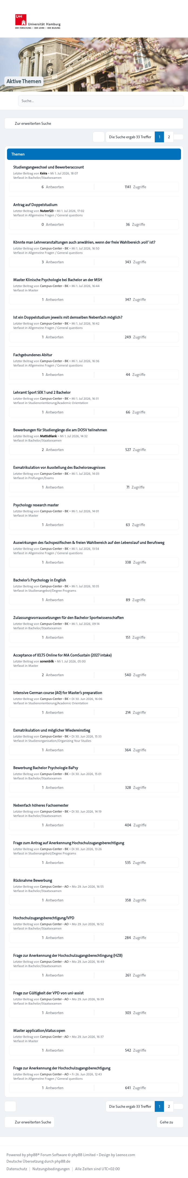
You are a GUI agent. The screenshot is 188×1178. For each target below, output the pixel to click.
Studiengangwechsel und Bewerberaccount (48, 167)
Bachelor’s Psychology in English (39, 580)
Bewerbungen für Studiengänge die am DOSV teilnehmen (60, 430)
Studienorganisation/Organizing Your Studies (59, 740)
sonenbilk (47, 661)
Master (33, 290)
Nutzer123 (46, 210)
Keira (43, 173)
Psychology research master (36, 505)
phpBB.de (62, 1161)
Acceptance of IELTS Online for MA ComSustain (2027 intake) (62, 655)
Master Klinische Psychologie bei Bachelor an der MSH (57, 279)
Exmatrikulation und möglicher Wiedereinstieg (51, 730)
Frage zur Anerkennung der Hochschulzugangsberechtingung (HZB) (67, 955)
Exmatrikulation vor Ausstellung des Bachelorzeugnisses (59, 467)
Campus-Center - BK (54, 248)
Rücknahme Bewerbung (32, 880)
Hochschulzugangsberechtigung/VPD (43, 918)
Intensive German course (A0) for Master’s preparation (57, 692)
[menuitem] (16, 1169)
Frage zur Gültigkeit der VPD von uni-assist (48, 993)
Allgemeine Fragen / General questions (55, 215)
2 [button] (169, 137)
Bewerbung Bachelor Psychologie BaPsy (45, 767)
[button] (178, 137)
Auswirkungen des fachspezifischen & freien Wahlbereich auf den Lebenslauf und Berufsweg (88, 542)
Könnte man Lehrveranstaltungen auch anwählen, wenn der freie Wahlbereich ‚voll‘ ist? (84, 242)
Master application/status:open (39, 1030)
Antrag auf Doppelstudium (35, 204)
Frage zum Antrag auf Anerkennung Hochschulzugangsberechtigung (68, 843)
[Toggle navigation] (181, 19)
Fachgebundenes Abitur (32, 355)
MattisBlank (48, 435)
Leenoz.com (125, 1154)
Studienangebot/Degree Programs (52, 590)
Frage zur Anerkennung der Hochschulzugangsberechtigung (61, 1068)
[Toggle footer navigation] (6, 1141)
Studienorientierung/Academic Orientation (58, 402)
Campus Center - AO (54, 886)
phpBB (32, 1154)
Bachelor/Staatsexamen (45, 177)
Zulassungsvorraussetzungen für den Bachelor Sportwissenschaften (68, 617)
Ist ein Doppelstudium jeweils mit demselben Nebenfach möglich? (67, 317)
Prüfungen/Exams (41, 477)
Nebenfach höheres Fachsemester (40, 805)
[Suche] (168, 100)
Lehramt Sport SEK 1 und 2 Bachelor (41, 392)
